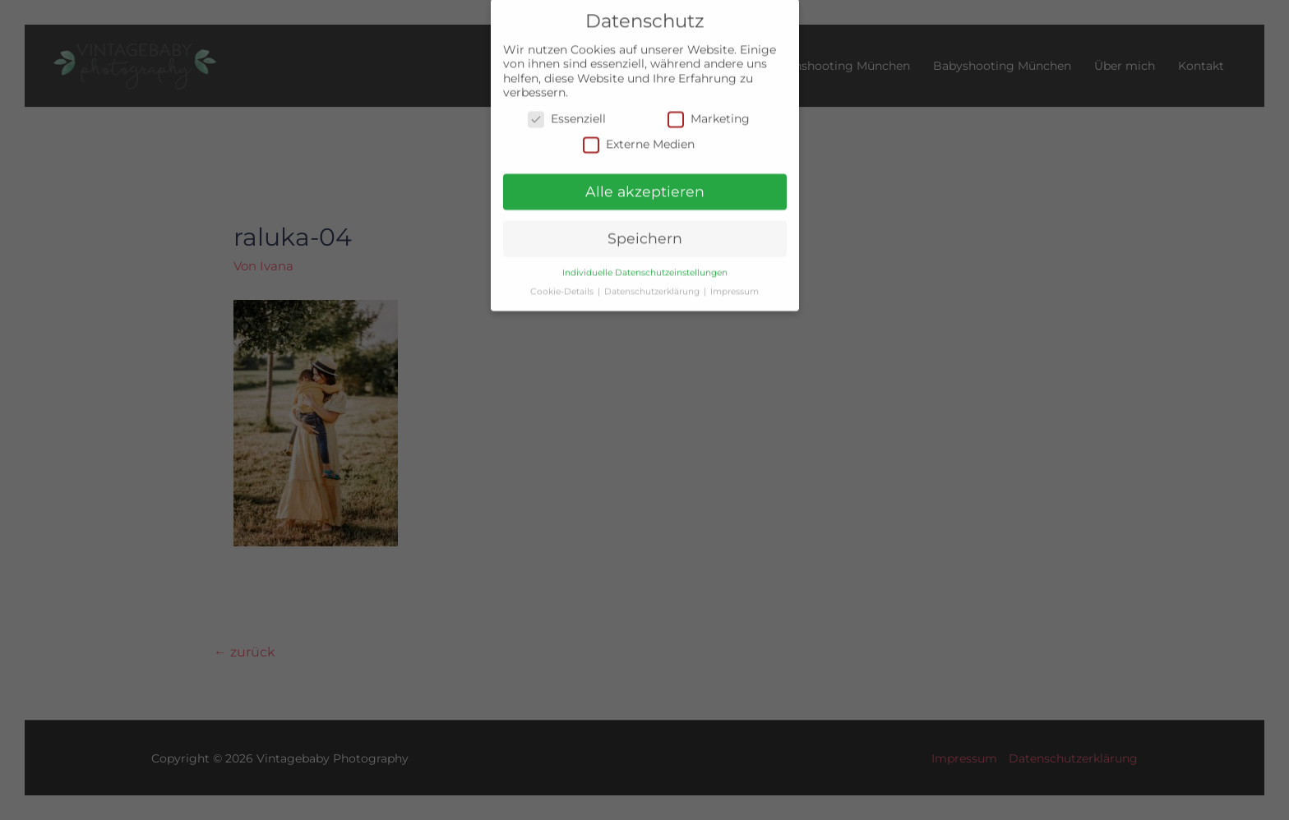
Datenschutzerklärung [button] (653, 282)
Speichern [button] (645, 228)
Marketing (709, 109)
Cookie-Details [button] (563, 282)
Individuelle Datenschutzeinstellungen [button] (645, 263)
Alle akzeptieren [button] (645, 182)
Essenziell (567, 109)
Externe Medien (639, 135)
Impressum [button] (734, 282)
